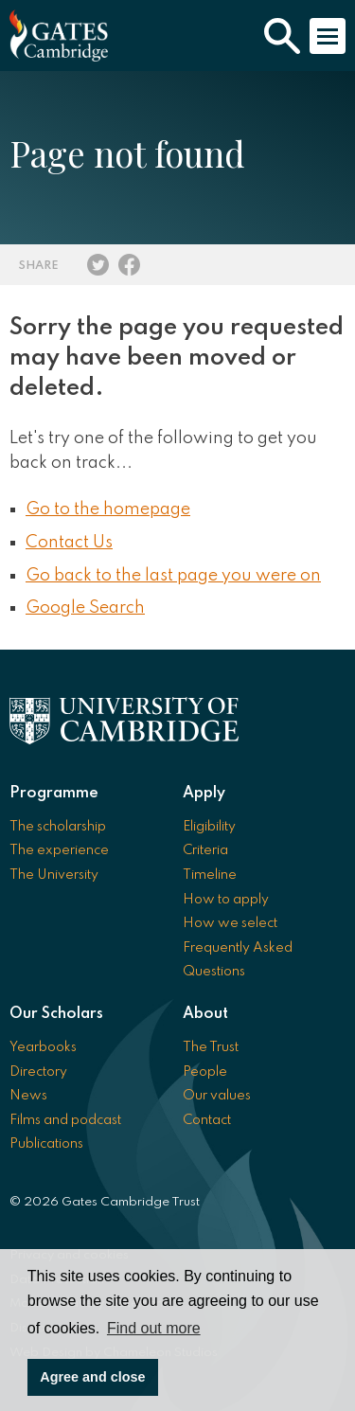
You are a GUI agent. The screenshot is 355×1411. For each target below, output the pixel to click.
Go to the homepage (108, 509)
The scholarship (57, 826)
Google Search (85, 607)
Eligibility (209, 826)
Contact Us (69, 542)
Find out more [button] (154, 1328)
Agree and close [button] (92, 1376)
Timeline (210, 875)
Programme (53, 793)
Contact (207, 1120)
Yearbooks (43, 1047)
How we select (230, 923)
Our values (217, 1095)
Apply (204, 793)
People (205, 1072)
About (205, 1014)
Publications (46, 1144)
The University (53, 875)
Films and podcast (65, 1120)
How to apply (226, 899)
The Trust (211, 1047)
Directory (38, 1072)
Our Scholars (56, 1014)
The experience (59, 850)
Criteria (205, 850)
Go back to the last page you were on (173, 575)
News (28, 1095)
